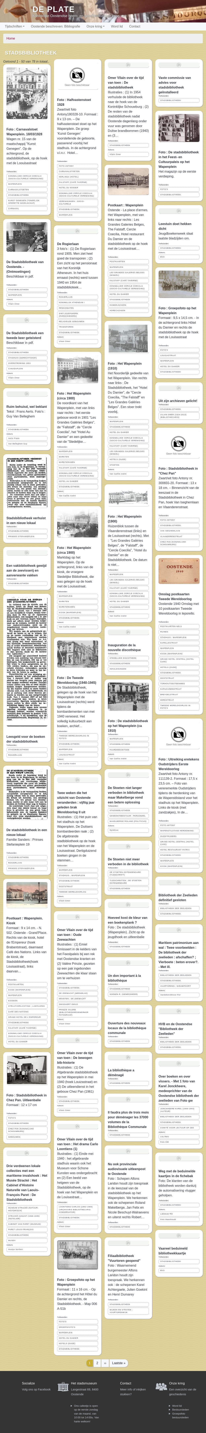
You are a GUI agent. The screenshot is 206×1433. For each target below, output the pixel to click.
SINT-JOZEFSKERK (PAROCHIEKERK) (68, 314)
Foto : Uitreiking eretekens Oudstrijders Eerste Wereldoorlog (179, 764)
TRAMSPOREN (66, 327)
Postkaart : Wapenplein (125, 205)
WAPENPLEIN (15, 184)
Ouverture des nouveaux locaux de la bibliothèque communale (127, 1028)
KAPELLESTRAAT (169, 643)
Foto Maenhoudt (168, 1219)
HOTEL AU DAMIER (68, 481)
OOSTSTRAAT (66, 886)
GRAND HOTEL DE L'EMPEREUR (24, 1017)
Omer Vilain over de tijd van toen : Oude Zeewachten (75, 934)
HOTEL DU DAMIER (18, 1042)
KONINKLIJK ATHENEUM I (72, 302)
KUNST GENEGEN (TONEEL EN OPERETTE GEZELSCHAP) (23, 201)
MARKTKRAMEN (67, 462)
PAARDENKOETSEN (119, 750)
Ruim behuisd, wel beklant (26, 406)
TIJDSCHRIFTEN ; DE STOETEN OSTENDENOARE (125, 881)
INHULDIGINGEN (118, 669)
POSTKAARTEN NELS (171, 626)
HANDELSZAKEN (118, 305)
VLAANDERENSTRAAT (171, 536)
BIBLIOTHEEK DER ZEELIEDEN (176, 908)
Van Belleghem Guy (17, 444)
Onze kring (94, 26)
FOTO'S (12, 1118)
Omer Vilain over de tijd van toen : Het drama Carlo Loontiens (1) (77, 1144)
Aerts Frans (14, 438)
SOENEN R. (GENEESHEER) (124, 994)
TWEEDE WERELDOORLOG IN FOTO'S (74, 737)
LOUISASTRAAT (67, 755)
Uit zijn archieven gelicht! (178, 401)
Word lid (117, 26)
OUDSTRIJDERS (168, 836)
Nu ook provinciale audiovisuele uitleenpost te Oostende (126, 1169)
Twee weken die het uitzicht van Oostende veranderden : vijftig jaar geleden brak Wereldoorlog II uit (76, 802)
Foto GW (164, 1142)
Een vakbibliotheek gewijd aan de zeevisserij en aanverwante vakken (26, 570)
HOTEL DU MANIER (68, 188)
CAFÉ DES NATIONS (18, 1012)
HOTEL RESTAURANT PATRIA (175, 850)
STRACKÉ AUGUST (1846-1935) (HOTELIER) (24, 1217)
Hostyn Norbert (15, 1249)
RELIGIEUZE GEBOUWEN (71, 322)
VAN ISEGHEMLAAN (170, 531)
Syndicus (114, 830)
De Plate (53, 9)
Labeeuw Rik (166, 1214)
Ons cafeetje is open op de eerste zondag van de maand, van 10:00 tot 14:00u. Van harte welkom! (86, 1413)
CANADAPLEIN (15, 369)
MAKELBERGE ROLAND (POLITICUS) (128, 821)
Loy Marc (164, 1137)
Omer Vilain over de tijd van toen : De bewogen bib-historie (75, 1057)
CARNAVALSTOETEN (18, 190)
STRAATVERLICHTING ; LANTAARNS (26, 1006)
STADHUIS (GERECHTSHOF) (22, 358)
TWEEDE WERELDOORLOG (72, 892)
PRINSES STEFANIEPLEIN (21, 536)
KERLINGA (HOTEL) (69, 177)
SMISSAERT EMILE (68, 1004)
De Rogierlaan (68, 244)
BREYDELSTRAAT (169, 695)
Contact (134, 26)
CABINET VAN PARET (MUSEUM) (24, 1224)
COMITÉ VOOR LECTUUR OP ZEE (177, 1128)
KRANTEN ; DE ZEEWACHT (72, 999)
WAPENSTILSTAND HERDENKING (177, 831)
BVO (162, 257)
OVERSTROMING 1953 (19, 363)
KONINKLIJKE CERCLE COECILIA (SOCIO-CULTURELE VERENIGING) (25, 177)
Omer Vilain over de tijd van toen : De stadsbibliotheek (126, 82)
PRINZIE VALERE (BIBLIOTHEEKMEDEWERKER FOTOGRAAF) (74, 1012)
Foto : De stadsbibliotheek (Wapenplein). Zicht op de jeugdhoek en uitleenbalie (126, 932)
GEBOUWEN (14, 1137)
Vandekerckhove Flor (170, 995)
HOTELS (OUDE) (67, 1343)
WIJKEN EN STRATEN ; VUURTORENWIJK (121, 1311)
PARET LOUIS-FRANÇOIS (21, 1229)
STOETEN (114, 465)
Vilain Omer (14, 304)
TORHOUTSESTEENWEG (172, 684)
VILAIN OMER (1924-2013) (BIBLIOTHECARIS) (173, 416)
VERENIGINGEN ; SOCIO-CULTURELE (71, 202)
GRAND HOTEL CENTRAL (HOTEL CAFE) (177, 660)
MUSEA (11, 1241)
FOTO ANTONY (66, 166)
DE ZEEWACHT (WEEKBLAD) (73, 993)
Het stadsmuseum (84, 1383)
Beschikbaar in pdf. (20, 342)
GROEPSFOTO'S (67, 1327)
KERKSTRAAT (167, 700)
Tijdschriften (13, 26)
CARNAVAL (13, 209)
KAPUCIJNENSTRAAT (171, 689)
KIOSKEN (13, 1001)
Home (10, 38)
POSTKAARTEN (16, 984)
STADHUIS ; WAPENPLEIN (72, 875)
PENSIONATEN (66, 308)
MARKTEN (64, 457)
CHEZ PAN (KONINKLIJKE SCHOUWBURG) (21, 1130)
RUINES (164, 632)
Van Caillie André (67, 496)
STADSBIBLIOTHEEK (18, 195)
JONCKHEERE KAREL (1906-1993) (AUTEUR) (177, 1110)
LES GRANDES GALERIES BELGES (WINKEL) (127, 274)
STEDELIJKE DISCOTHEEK (123, 658)
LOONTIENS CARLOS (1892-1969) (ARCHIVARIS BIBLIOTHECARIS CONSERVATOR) (76, 1209)
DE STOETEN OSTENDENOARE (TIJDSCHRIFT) (125, 873)
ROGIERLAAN (15, 755)
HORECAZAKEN (117, 310)
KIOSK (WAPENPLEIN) (19, 990)
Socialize (28, 1383)
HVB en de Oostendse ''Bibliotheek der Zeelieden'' (175, 1028)
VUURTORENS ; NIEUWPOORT (175, 986)
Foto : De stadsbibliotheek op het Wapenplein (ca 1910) (128, 725)
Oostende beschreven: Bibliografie (55, 26)
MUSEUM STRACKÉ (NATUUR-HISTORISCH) (23, 1209)
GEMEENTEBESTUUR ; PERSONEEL (128, 816)
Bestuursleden (180, 1409)
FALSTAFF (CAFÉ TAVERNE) (22, 1028)
